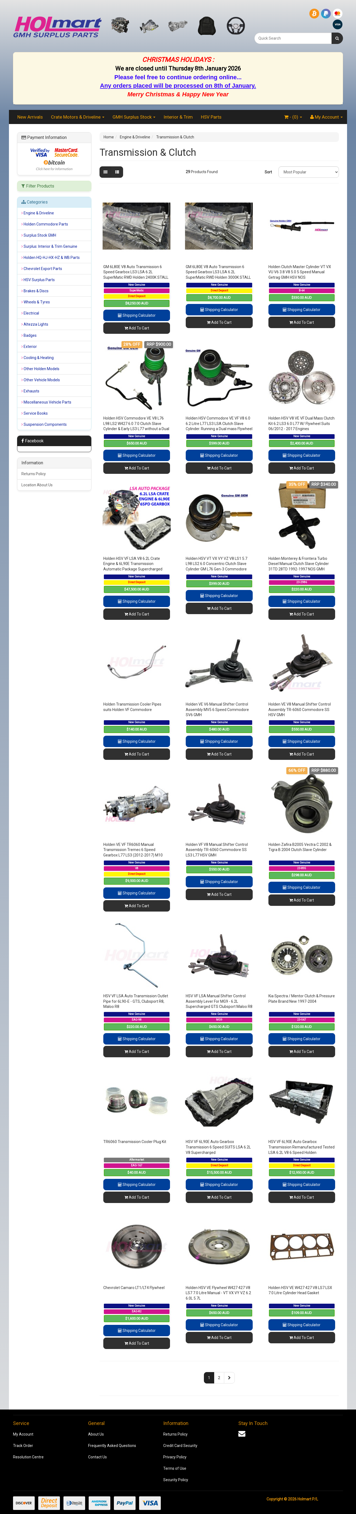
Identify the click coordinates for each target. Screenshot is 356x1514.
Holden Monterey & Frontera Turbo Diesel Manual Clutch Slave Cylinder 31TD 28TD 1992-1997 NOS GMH (298, 563)
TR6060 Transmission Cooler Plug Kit (134, 1142)
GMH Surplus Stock (134, 117)
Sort (268, 172)
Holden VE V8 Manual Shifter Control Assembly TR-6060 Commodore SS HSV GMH (299, 709)
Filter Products (37, 186)
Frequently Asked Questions (112, 1445)
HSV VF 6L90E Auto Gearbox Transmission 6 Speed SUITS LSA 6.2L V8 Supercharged (218, 1147)
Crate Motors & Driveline (77, 117)
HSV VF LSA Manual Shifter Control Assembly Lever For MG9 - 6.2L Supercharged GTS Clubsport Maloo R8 (219, 1001)
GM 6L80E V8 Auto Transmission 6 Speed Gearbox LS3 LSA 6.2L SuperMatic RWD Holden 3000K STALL (218, 272)
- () (293, 117)
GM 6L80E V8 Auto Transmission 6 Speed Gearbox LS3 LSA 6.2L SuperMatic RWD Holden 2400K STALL (135, 272)
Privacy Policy (175, 1457)
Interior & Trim (178, 117)
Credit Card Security (180, 1445)
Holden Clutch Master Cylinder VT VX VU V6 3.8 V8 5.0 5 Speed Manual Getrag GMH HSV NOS (299, 272)
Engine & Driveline (135, 137)
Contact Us (97, 1457)
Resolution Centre (28, 1457)
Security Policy (175, 1480)
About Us (96, 1434)
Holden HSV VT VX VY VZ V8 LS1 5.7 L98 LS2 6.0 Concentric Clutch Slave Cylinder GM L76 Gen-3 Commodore (216, 563)
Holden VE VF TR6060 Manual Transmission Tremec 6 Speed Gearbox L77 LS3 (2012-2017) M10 (133, 849)
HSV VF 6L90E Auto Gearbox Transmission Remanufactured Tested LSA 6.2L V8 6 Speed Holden (301, 1147)
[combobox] (293, 38)
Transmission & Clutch (175, 137)
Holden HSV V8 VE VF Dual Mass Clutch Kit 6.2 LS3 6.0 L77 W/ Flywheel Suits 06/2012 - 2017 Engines (301, 423)
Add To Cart (136, 328)
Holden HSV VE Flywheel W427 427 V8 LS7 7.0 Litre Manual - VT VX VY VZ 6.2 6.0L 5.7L (218, 1293)
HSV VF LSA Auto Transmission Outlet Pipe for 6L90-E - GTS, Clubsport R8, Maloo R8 (135, 1001)
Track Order (23, 1445)
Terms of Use (174, 1468)
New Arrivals (30, 117)
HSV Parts (211, 117)
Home (109, 137)
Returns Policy (33, 474)
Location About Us (37, 485)
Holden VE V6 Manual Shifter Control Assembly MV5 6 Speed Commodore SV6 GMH (217, 709)
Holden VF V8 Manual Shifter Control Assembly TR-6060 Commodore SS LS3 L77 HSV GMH (217, 849)
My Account (23, 1434)
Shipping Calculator (137, 315)
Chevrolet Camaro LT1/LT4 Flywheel (134, 1288)
